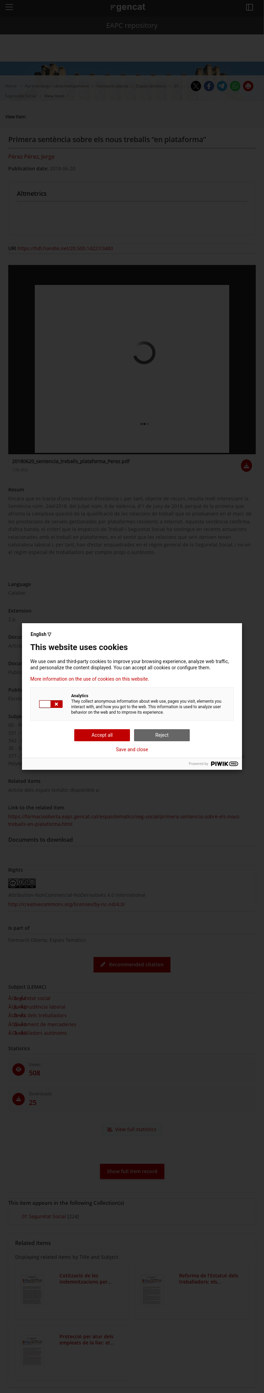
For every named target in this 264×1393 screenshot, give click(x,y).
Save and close (132, 749)
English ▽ (41, 634)
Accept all (102, 735)
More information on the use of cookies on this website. (89, 679)
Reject (162, 735)
